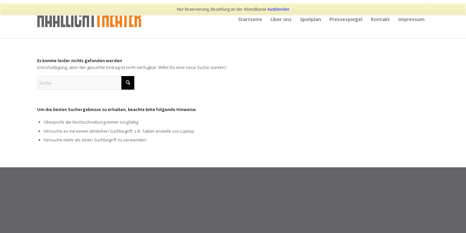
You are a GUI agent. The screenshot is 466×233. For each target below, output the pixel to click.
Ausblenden (278, 9)
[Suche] (85, 83)
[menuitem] (250, 19)
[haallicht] (89, 19)
